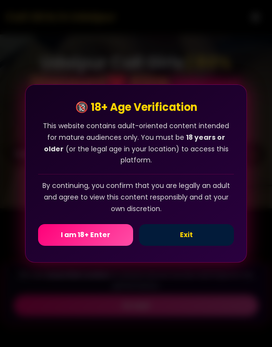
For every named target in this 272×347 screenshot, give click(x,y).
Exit (186, 235)
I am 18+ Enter (85, 235)
